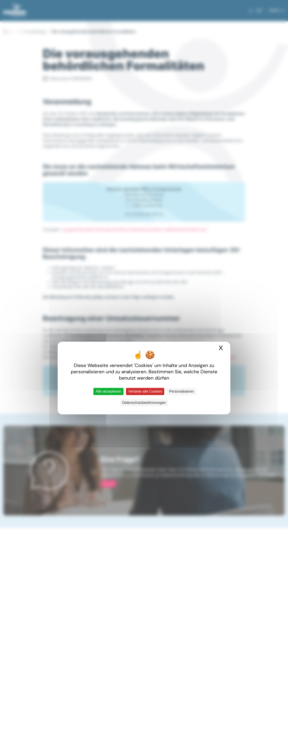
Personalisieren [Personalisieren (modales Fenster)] (181, 391)
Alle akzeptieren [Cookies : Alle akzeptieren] (108, 391)
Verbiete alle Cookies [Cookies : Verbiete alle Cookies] (145, 391)
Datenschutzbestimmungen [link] (144, 403)
